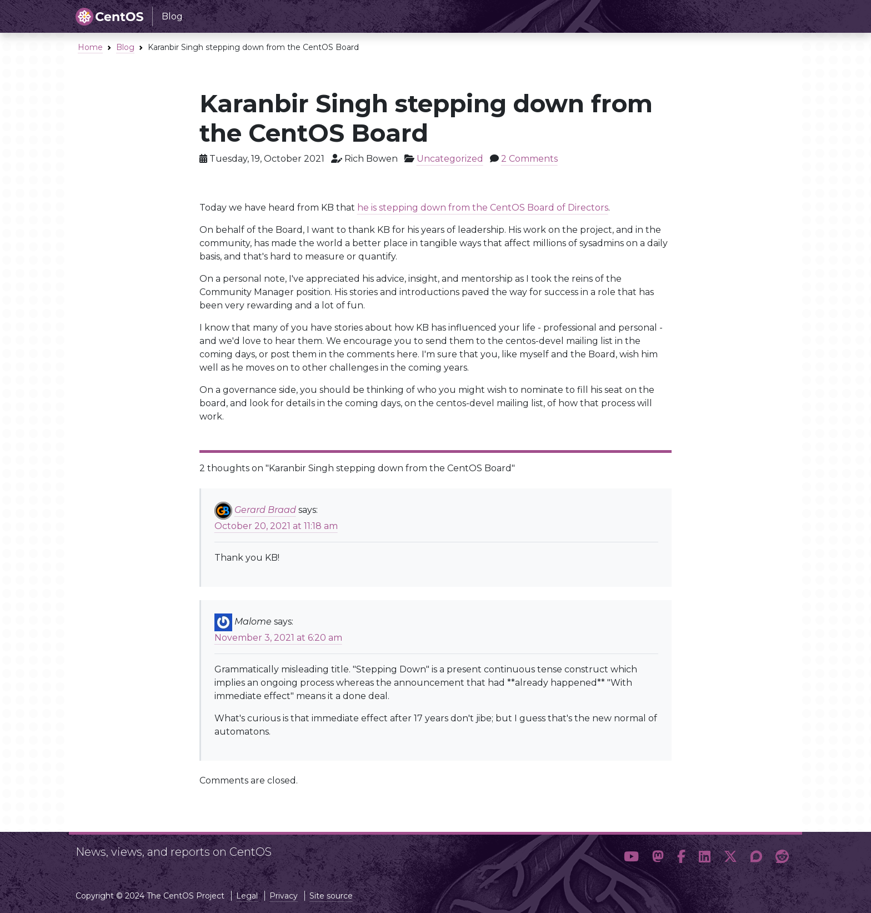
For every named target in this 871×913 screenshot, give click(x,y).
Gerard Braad (265, 510)
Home (90, 47)
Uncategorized (450, 158)
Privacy (283, 896)
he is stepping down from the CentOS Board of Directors (482, 207)
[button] (631, 857)
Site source (331, 896)
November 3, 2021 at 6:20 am (278, 637)
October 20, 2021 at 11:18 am (276, 526)
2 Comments (529, 158)
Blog (125, 47)
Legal (247, 896)
